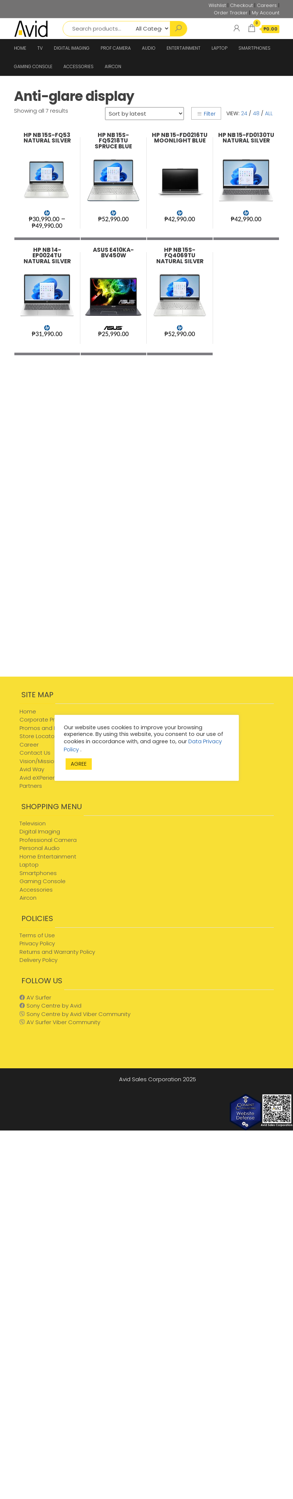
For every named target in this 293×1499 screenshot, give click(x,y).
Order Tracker (231, 12)
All (269, 113)
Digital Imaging (40, 831)
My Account (265, 12)
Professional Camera (48, 840)
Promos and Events (45, 728)
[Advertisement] (76, 617)
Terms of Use (37, 935)
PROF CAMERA (116, 48)
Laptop (29, 864)
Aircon (28, 898)
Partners (31, 786)
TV (40, 48)
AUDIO (149, 48)
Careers (267, 5)
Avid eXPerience (41, 778)
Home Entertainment (48, 856)
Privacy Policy (37, 943)
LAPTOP (219, 48)
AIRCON (113, 66)
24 (244, 113)
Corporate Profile (43, 719)
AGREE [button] (79, 764)
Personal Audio (40, 848)
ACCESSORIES (78, 66)
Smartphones (38, 873)
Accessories (36, 889)
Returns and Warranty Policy (57, 952)
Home (28, 711)
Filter (206, 113)
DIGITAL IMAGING (72, 48)
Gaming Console (43, 881)
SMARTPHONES (254, 48)
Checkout (241, 5)
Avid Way (32, 769)
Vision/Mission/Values (49, 761)
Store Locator (38, 736)
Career (29, 744)
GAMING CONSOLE (33, 66)
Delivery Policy (38, 960)
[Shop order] (144, 113)
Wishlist (217, 5)
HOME (20, 48)
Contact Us (35, 752)
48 (256, 113)
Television (33, 823)
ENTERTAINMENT (183, 48)
